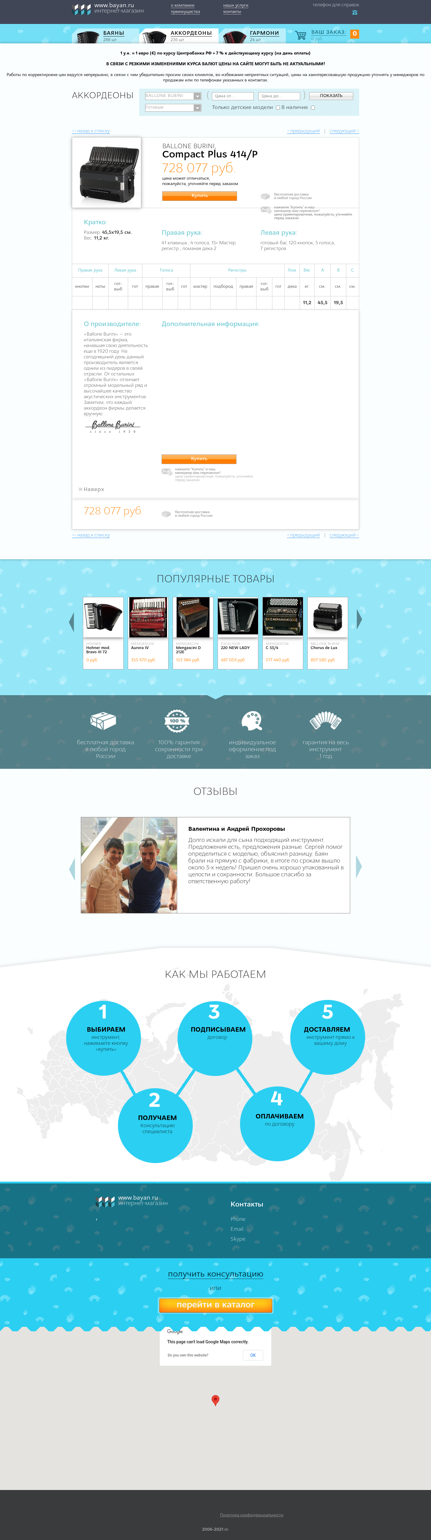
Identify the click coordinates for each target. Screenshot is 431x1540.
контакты (232, 12)
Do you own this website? (188, 1355)
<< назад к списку (91, 131)
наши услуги (235, 5)
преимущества (185, 12)
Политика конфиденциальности (251, 1515)
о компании (183, 5)
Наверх (91, 489)
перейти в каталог (215, 1305)
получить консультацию (215, 1274)
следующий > (344, 131)
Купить (200, 195)
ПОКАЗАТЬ (331, 96)
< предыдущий (303, 131)
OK (253, 1355)
